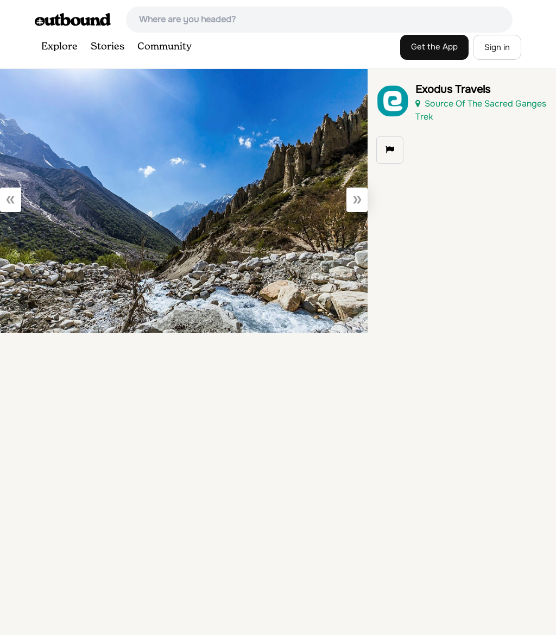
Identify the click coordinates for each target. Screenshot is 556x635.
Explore (59, 47)
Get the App (434, 46)
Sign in (497, 47)
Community (164, 47)
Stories (107, 47)
